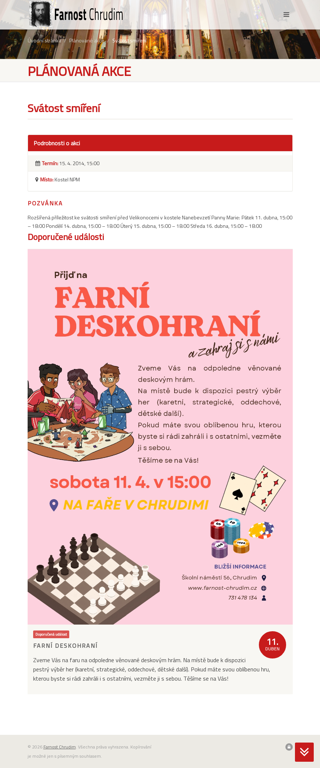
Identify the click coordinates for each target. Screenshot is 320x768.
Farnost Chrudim (59, 746)
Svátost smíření (129, 40)
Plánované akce (86, 40)
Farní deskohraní (65, 645)
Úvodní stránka (44, 40)
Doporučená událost (51, 634)
